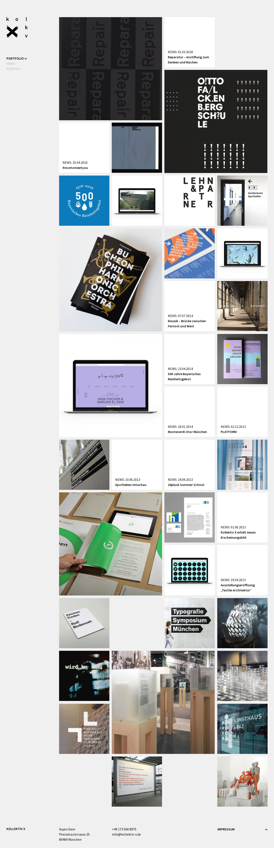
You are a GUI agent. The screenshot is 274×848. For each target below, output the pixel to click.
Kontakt (13, 68)
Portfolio (16, 58)
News (10, 63)
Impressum (226, 829)
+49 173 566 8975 (124, 829)
